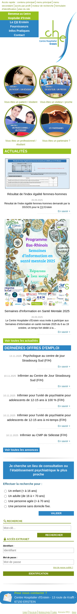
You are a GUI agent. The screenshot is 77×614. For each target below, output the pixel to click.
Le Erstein (19, 22)
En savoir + (64, 211)
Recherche (14, 521)
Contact (19, 35)
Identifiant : (8, 546)
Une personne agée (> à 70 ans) (29, 501)
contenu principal (26, 2)
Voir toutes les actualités (21, 340)
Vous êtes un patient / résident (20, 84)
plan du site (24, 9)
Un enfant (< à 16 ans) (22, 490)
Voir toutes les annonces (21, 449)
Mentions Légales (44, 612)
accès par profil (23, 6)
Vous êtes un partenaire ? (56, 123)
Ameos (74, 612)
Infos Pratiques (19, 30)
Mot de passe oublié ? (63, 567)
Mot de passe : (10, 557)
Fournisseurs (19, 26)
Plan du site (33, 612)
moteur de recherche (43, 6)
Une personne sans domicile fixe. (29, 506)
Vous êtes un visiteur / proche (56, 84)
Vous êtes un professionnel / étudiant (20, 125)
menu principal (43, 2)
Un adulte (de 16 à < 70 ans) (26, 496)
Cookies (54, 612)
